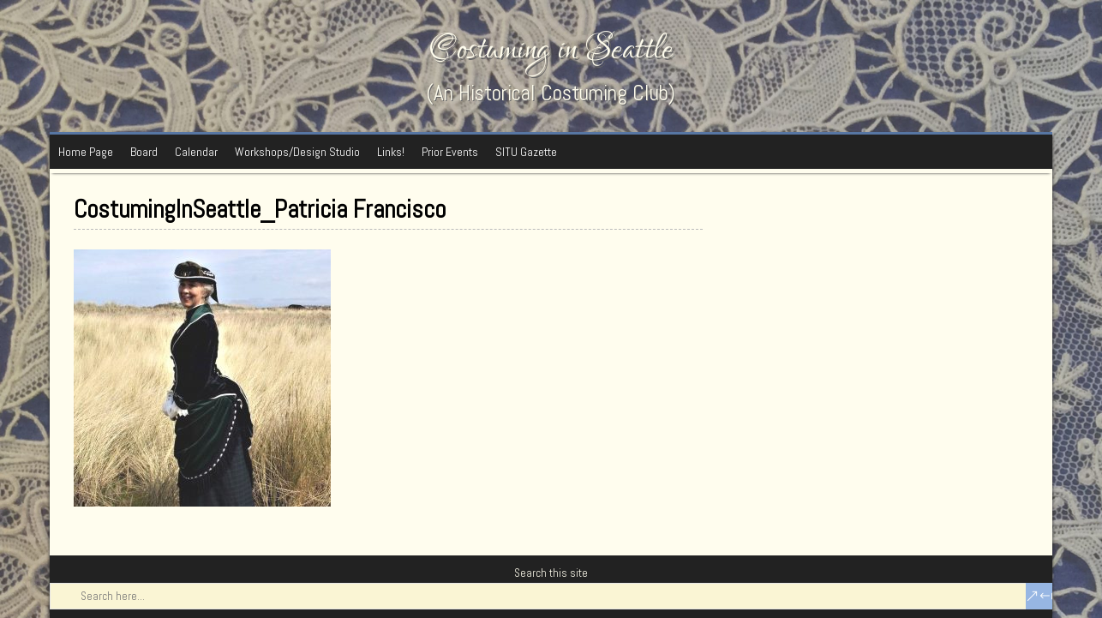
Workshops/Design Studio (297, 151)
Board (144, 151)
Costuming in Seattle (551, 49)
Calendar (196, 151)
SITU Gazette (526, 151)
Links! (390, 151)
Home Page (85, 151)
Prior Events (450, 151)
